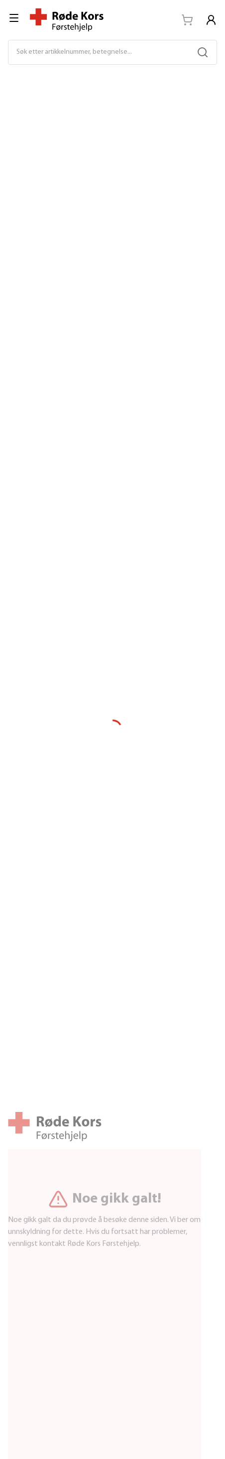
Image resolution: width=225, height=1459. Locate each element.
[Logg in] (211, 20)
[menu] (15, 18)
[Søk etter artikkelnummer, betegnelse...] (102, 52)
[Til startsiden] (67, 20)
